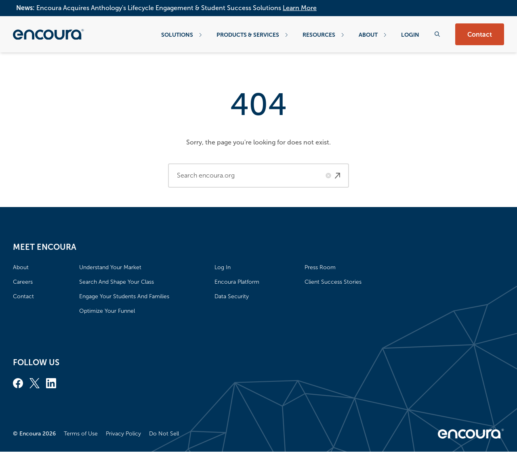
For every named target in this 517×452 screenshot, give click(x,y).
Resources (323, 34)
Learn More (300, 7)
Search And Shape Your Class (116, 282)
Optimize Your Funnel (107, 311)
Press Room (320, 267)
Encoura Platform (236, 282)
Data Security (231, 296)
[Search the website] (437, 34)
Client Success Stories (333, 282)
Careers (23, 282)
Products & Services (252, 34)
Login (410, 34)
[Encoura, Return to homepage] (48, 34)
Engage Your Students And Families (124, 296)
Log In (222, 267)
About (373, 34)
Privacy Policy (123, 434)
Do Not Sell (164, 434)
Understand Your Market (110, 267)
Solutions (181, 34)
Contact (479, 34)
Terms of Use (81, 434)
